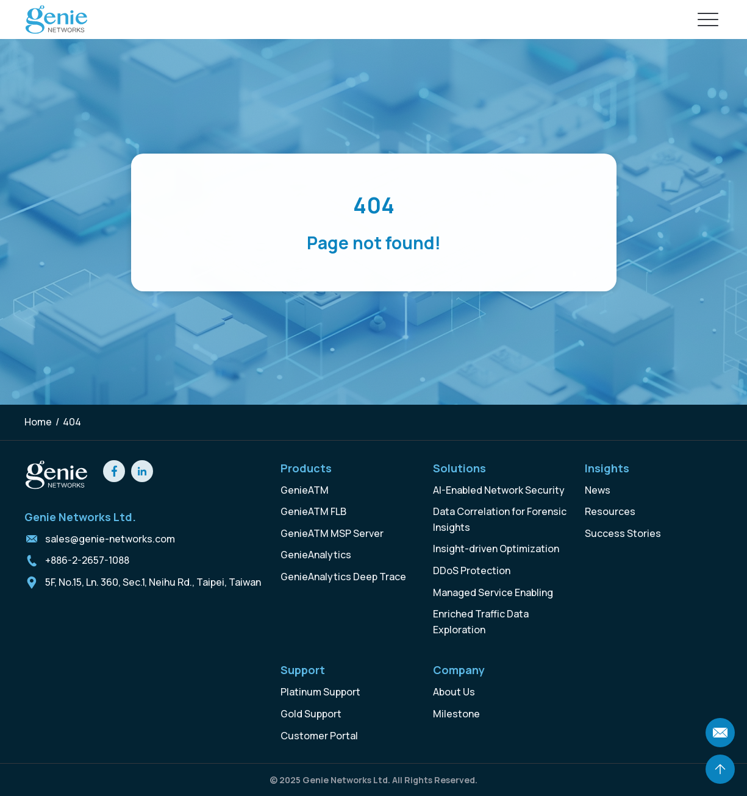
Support (303, 670)
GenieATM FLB (313, 511)
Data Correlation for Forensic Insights (500, 519)
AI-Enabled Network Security (499, 490)
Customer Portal (319, 735)
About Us (454, 691)
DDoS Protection (471, 570)
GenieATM (305, 490)
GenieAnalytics (316, 554)
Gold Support (311, 713)
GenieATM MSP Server (332, 533)
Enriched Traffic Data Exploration (481, 621)
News (597, 490)
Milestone (456, 713)
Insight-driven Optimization (496, 548)
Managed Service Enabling (493, 592)
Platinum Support (320, 691)
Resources (610, 511)
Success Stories (623, 533)
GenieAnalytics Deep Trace (343, 576)
